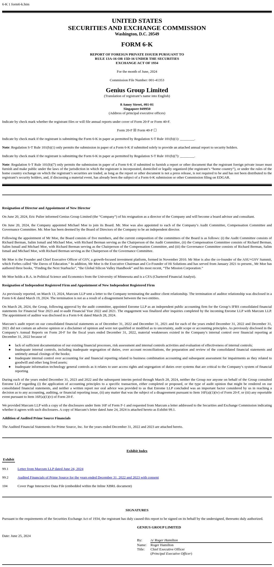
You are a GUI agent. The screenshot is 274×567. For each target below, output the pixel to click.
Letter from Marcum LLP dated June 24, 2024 (50, 469)
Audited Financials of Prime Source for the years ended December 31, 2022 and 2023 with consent (88, 477)
